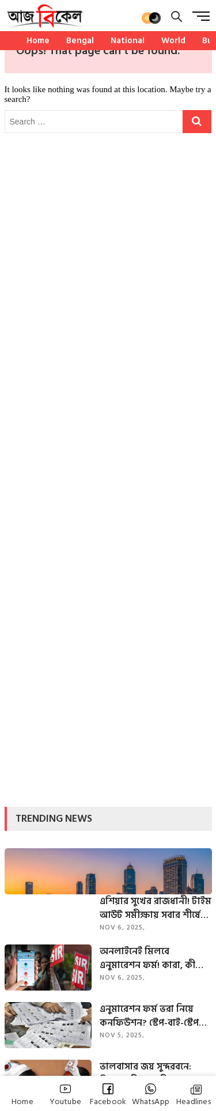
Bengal (80, 40)
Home (38, 40)
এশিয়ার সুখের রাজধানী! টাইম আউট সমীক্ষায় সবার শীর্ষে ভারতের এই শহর (155, 908)
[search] (176, 16)
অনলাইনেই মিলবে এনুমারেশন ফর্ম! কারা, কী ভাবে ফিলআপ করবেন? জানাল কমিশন (147, 958)
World (173, 40)
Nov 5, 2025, (122, 1035)
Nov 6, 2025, (122, 927)
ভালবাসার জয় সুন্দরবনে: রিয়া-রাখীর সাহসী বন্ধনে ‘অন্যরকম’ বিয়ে (145, 1073)
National (128, 40)
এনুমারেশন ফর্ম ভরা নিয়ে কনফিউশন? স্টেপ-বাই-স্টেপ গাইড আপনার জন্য (149, 1016)
